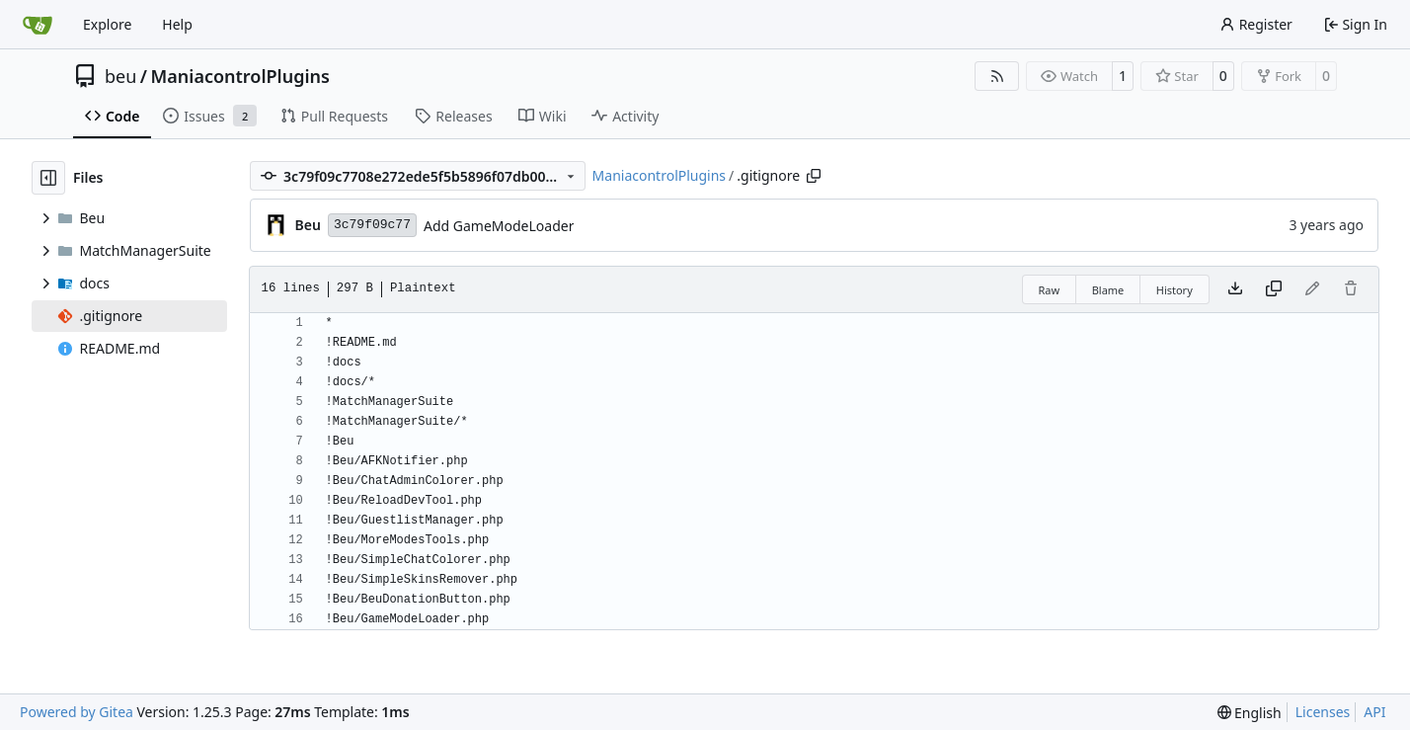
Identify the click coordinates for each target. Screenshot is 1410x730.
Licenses (1323, 711)
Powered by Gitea (76, 711)
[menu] (1249, 712)
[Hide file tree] (48, 178)
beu (120, 76)
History (1174, 290)
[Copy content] (1274, 289)
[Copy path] (814, 176)
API (1374, 711)
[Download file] (1235, 289)
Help (177, 24)
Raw (1049, 290)
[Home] (37, 24)
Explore (107, 24)
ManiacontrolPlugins (240, 76)
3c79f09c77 (372, 224)
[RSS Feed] (997, 76)
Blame (1108, 290)
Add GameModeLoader (499, 225)
